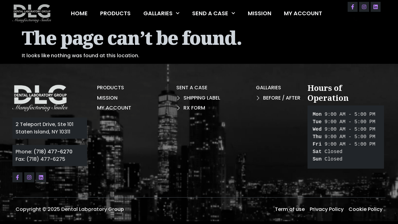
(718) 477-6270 (53, 151)
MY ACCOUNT (303, 13)
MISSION (259, 13)
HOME (79, 13)
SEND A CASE (213, 13)
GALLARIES (161, 13)
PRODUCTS (115, 13)
